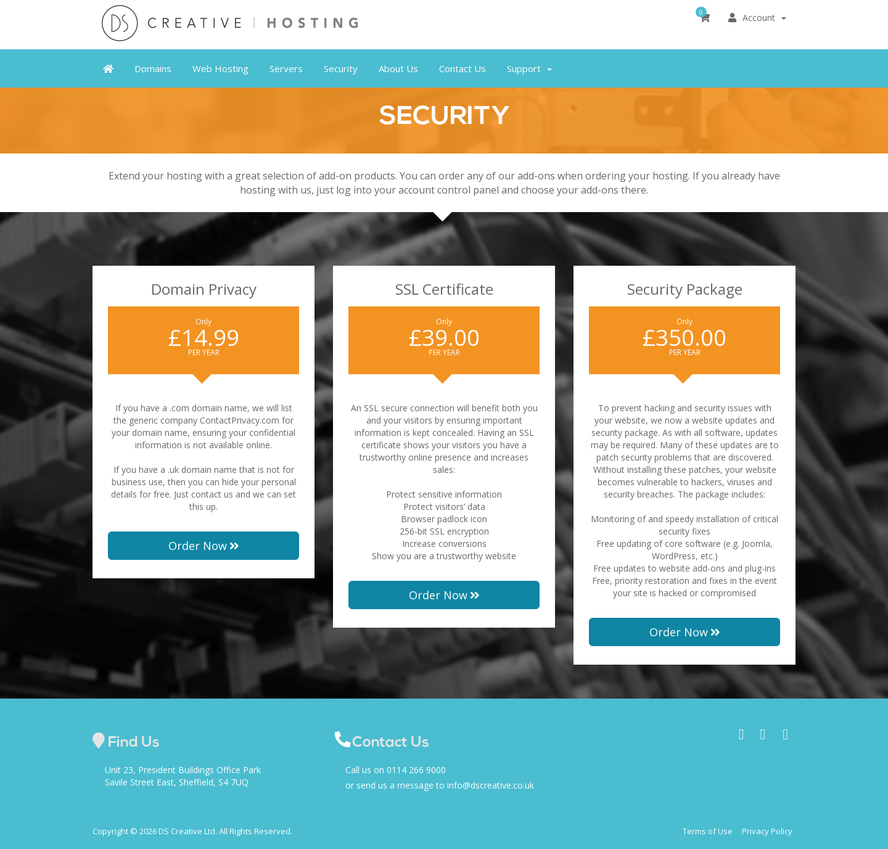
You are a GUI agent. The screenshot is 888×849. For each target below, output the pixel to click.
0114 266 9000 (416, 770)
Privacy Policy (767, 831)
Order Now (203, 545)
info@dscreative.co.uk (490, 785)
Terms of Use (708, 831)
